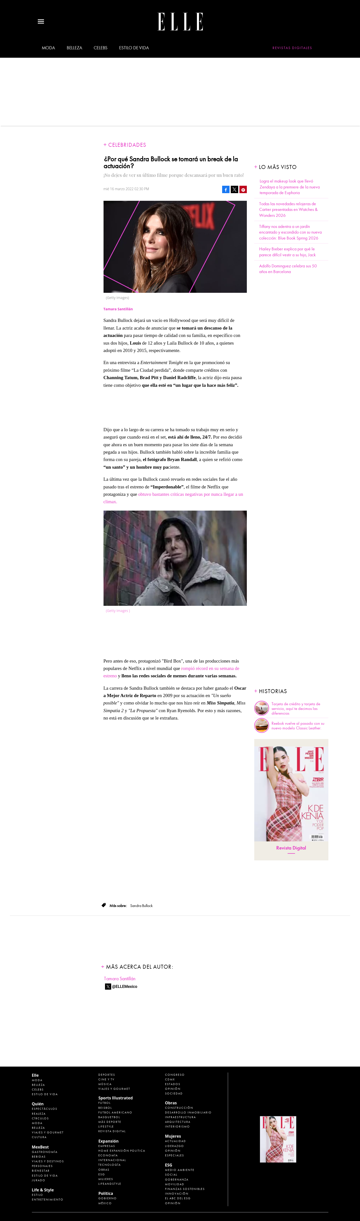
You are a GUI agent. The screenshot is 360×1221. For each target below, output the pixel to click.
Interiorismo (177, 1126)
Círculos (40, 1118)
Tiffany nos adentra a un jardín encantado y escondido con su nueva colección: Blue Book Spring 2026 (290, 232)
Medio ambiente (179, 1170)
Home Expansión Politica (121, 1150)
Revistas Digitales (292, 48)
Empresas (106, 1146)
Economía (108, 1155)
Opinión (173, 1089)
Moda (48, 48)
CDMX (170, 1079)
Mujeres (105, 1179)
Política (105, 1193)
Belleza (74, 48)
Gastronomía (45, 1152)
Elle (35, 1075)
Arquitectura (178, 1122)
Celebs (100, 48)
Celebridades (127, 145)
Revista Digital (291, 848)
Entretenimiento (48, 1199)
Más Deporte (109, 1122)
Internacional (112, 1160)
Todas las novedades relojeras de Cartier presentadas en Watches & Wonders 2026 (288, 209)
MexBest (40, 1147)
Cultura (39, 1137)
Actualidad (175, 1141)
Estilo (37, 1195)
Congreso (175, 1074)
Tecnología (109, 1164)
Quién (38, 1104)
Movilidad (174, 1184)
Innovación (177, 1193)
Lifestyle (106, 1126)
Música (105, 1084)
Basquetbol (109, 1117)
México (105, 1203)
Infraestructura (180, 1117)
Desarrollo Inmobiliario (188, 1112)
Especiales (174, 1155)
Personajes (42, 1166)
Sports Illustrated (115, 1098)
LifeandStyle (109, 1183)
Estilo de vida (134, 48)
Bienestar (41, 1170)
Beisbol (105, 1108)
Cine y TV (106, 1079)
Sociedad (174, 1093)
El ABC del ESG (178, 1198)
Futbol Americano (115, 1112)
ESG (101, 1174)
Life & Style (43, 1190)
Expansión (108, 1141)
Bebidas (39, 1156)
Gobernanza (177, 1179)
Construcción (179, 1108)
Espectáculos (44, 1108)
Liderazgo (174, 1146)
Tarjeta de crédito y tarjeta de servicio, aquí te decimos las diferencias (296, 709)
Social (171, 1174)
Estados (172, 1084)
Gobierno (107, 1198)
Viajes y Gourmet (48, 1132)
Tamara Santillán (119, 978)
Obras (103, 1169)
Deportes (106, 1074)
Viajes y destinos (48, 1161)
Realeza (39, 1113)
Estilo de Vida (45, 1175)
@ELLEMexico (124, 986)
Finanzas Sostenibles (185, 1189)
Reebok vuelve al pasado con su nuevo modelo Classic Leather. (298, 726)
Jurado (38, 1180)
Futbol (104, 1103)
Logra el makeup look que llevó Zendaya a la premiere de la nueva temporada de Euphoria (290, 187)
